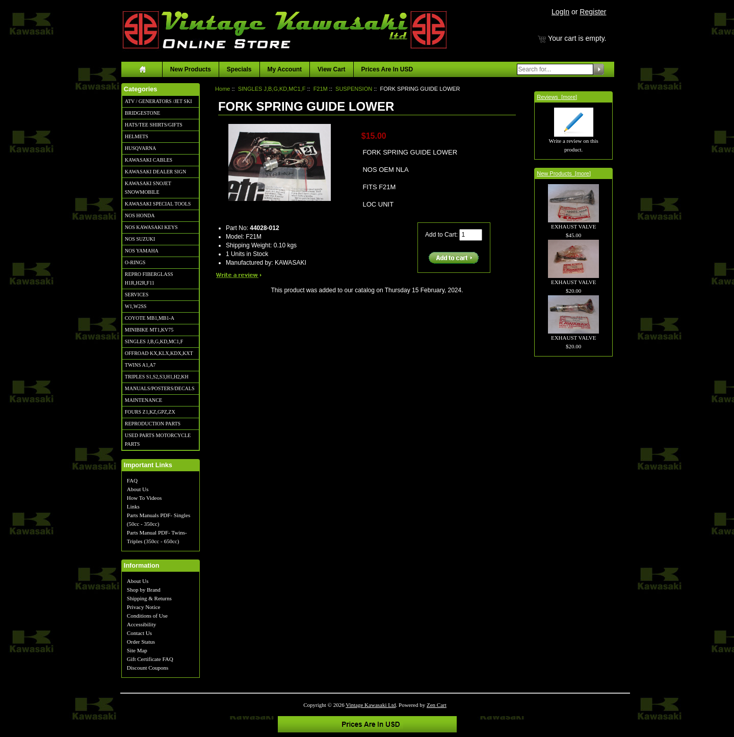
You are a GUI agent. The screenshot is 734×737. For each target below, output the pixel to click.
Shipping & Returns (149, 598)
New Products (190, 69)
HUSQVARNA (140, 148)
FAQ (132, 480)
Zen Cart (437, 705)
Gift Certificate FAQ (150, 659)
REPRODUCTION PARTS (152, 423)
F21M (320, 89)
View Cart (331, 69)
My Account (285, 69)
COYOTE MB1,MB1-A (149, 318)
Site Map (137, 650)
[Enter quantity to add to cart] (470, 235)
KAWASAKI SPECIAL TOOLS (158, 204)
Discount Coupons (148, 668)
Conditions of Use (147, 616)
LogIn (560, 12)
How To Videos (144, 498)
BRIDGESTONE (142, 113)
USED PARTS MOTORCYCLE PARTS (158, 440)
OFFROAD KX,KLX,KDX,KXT (159, 353)
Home (222, 89)
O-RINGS (135, 262)
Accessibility (141, 624)
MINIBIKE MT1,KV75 (149, 330)
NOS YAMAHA (142, 250)
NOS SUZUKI (140, 239)
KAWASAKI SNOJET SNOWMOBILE (148, 188)
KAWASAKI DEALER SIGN (155, 171)
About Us (137, 489)
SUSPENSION (353, 89)
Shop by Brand (144, 590)
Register (593, 12)
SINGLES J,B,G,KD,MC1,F (154, 341)
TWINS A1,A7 (140, 365)
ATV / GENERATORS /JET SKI (158, 101)
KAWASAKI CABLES (148, 160)
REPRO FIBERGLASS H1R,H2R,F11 (149, 278)
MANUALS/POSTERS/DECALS (160, 388)
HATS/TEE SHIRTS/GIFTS (153, 125)
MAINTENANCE (143, 400)
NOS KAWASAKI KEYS (151, 227)
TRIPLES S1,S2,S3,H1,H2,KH (157, 376)
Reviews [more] (557, 97)
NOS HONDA (140, 215)
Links (133, 506)
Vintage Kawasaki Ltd (371, 705)
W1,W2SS (136, 306)
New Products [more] (564, 173)
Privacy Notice (144, 607)
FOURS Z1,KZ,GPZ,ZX (150, 412)
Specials (239, 69)
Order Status (141, 642)
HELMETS (136, 136)
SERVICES (136, 294)
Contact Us (139, 633)
